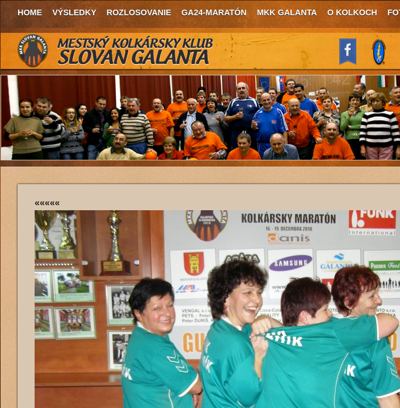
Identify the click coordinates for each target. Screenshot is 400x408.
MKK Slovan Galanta (116, 51)
